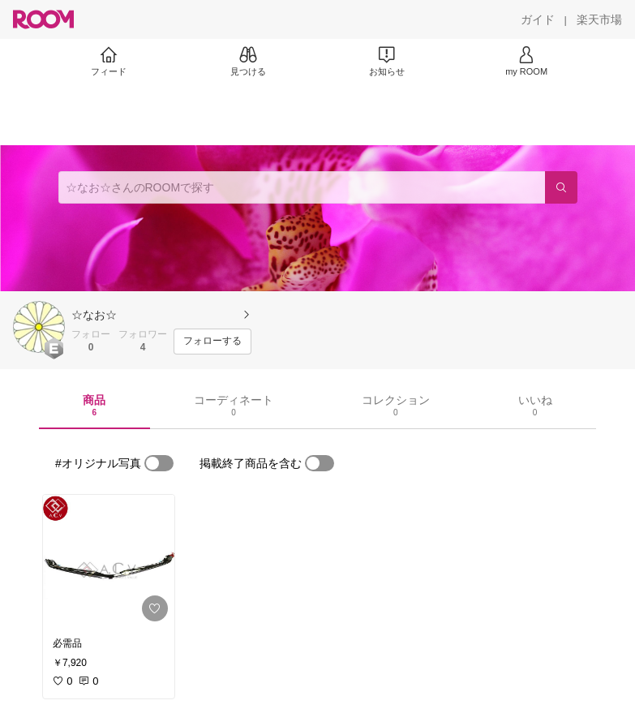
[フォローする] (212, 341)
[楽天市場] (599, 19)
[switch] (159, 463)
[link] (108, 561)
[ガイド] (538, 19)
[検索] (561, 187)
